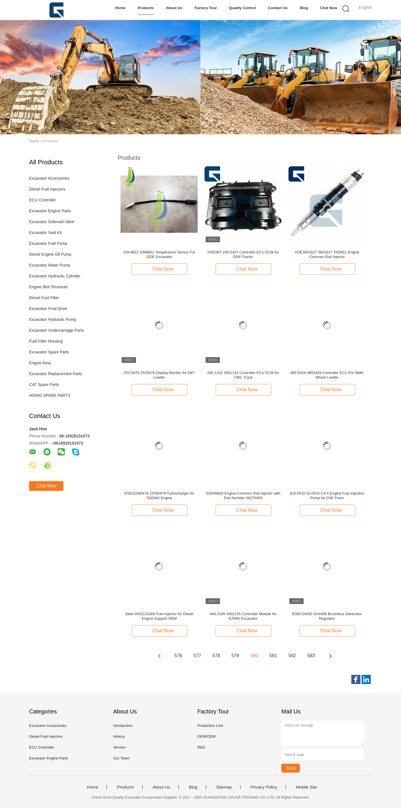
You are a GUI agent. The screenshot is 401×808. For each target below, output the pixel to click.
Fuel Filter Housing (46, 341)
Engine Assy (40, 363)
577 (197, 655)
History (119, 736)
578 (216, 655)
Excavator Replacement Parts (55, 373)
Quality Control (242, 8)
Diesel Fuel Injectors (47, 189)
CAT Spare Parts (44, 384)
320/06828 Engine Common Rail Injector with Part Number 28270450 (243, 495)
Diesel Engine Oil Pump (50, 254)
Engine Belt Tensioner (48, 287)
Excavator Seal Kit (45, 232)
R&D (201, 747)
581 (273, 655)
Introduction (123, 725)
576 (178, 655)
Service (119, 747)
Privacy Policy (263, 787)
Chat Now (328, 8)
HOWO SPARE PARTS (50, 395)
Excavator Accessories (49, 178)
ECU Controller (42, 200)
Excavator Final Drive (48, 308)
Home (120, 8)
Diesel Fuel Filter (44, 297)
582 (292, 655)
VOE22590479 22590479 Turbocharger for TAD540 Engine (159, 495)
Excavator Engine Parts (50, 211)
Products (146, 8)
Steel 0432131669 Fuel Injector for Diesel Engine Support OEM (159, 616)
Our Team (121, 758)
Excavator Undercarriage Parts (56, 330)
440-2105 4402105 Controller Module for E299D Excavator (243, 616)
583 (311, 655)
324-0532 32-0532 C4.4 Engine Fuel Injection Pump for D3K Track (327, 495)
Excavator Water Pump (49, 265)
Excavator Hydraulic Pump (52, 319)
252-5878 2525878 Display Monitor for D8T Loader (159, 375)
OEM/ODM (206, 736)
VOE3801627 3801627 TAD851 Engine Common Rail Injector (326, 254)
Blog (304, 8)
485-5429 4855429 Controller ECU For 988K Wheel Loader (327, 375)
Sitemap (224, 787)
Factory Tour (206, 8)
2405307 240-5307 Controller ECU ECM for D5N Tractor (243, 254)
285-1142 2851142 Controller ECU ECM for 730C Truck (243, 375)
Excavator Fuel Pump (48, 243)
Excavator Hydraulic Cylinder (55, 276)
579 (235, 655)
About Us (174, 8)
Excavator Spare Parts (49, 352)
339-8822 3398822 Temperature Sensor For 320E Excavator (159, 254)
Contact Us (278, 8)
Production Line (210, 725)
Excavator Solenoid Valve (52, 221)
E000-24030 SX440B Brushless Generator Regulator (327, 616)
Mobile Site (306, 787)
